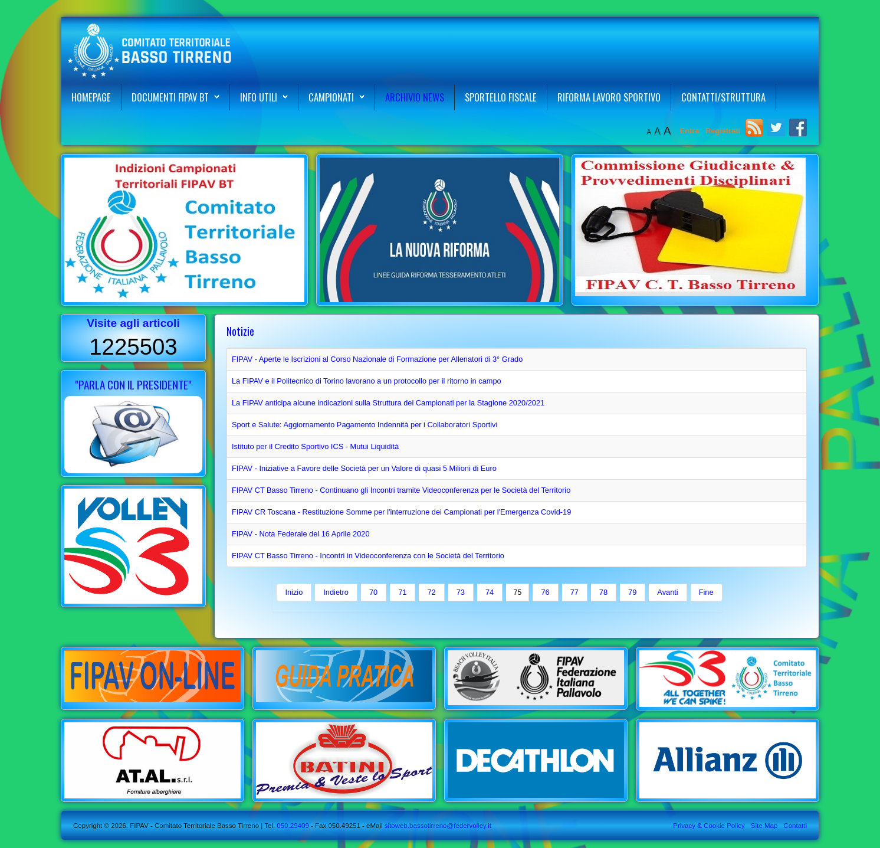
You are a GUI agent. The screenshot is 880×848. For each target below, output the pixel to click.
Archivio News (414, 97)
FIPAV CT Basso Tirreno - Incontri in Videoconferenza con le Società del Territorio (368, 555)
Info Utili (258, 97)
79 (632, 592)
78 (603, 592)
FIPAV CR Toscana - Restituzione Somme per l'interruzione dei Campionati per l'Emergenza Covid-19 (401, 512)
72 (431, 592)
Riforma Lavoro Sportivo (609, 97)
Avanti (667, 592)
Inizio (294, 592)
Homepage (91, 97)
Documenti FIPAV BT (170, 97)
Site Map (764, 825)
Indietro (336, 592)
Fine (706, 592)
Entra (690, 130)
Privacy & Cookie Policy (709, 825)
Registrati (722, 130)
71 (402, 592)
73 (461, 592)
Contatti (795, 825)
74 (489, 592)
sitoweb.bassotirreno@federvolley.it (438, 825)
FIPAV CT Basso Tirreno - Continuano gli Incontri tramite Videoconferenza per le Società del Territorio (401, 490)
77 (574, 592)
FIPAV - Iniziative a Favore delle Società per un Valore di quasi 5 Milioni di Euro (364, 468)
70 (373, 592)
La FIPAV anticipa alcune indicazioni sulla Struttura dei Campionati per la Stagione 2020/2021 (388, 402)
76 (545, 592)
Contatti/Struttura (723, 97)
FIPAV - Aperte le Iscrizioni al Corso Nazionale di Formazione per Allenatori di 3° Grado (377, 359)
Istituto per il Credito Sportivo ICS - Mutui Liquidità (315, 446)
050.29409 (292, 825)
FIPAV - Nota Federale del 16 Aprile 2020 (301, 533)
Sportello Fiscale (501, 97)
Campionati (331, 97)
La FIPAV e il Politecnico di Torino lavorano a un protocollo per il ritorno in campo (366, 380)
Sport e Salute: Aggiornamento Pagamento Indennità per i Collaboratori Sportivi (364, 424)
